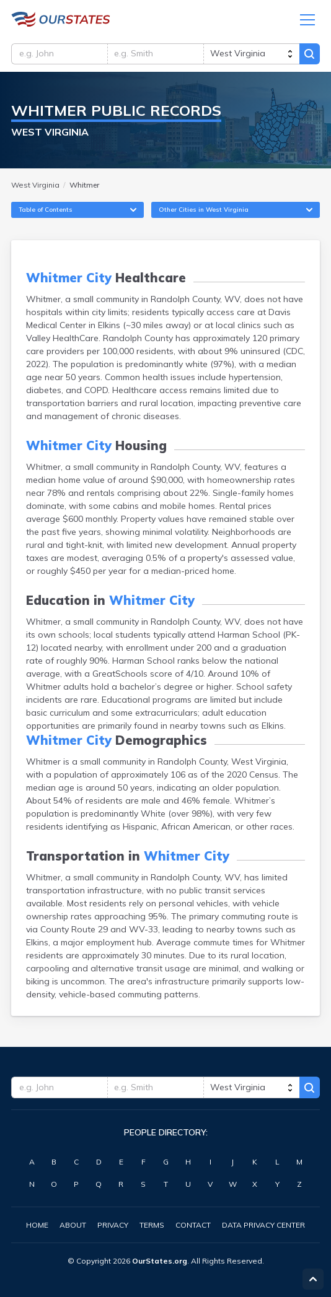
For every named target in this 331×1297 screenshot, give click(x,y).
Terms (151, 1225)
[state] (251, 54)
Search (309, 54)
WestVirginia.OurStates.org (60, 20)
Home (37, 1225)
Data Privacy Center (263, 1225)
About (73, 1225)
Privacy (112, 1225)
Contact (193, 1225)
